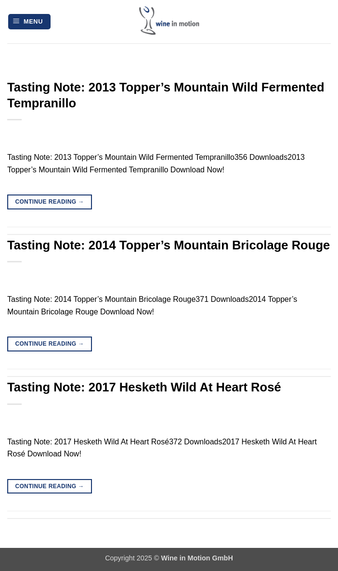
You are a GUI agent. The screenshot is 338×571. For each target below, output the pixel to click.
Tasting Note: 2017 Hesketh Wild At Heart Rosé (144, 387)
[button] (29, 22)
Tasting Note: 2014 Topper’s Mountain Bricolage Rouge (168, 245)
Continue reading (49, 202)
